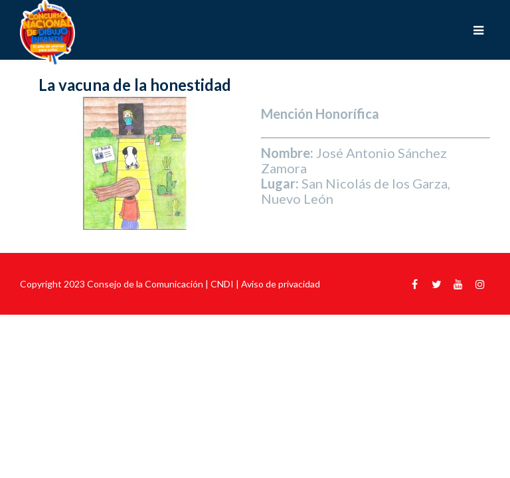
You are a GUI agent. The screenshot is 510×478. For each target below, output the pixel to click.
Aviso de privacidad (280, 283)
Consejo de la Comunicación (145, 283)
